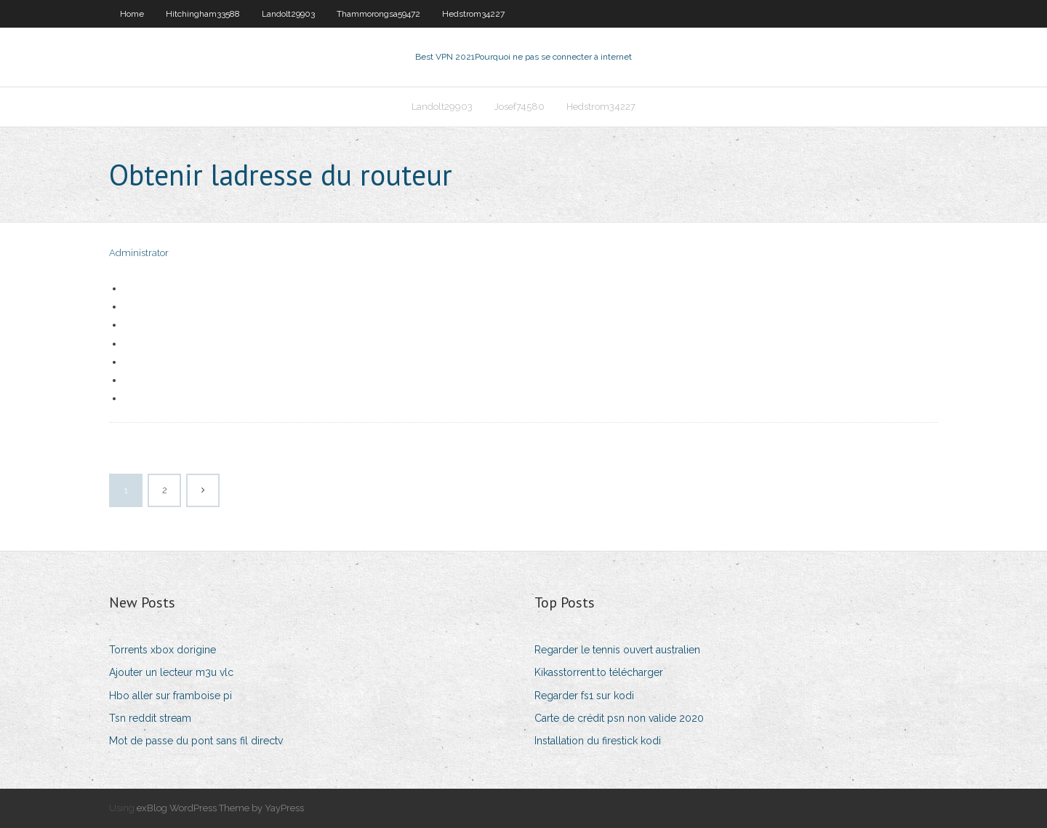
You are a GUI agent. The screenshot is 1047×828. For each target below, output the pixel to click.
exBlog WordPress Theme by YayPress (220, 808)
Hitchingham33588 (203, 14)
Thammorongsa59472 (378, 14)
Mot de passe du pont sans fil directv (196, 741)
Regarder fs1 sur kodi (584, 695)
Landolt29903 (288, 14)
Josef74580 (519, 106)
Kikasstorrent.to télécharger (598, 672)
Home (132, 14)
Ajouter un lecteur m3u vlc (171, 672)
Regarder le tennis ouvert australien (617, 650)
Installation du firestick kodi (597, 741)
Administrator (139, 252)
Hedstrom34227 (473, 14)
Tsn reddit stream (150, 718)
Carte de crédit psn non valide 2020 (619, 718)
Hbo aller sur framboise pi (170, 695)
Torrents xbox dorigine (162, 650)
